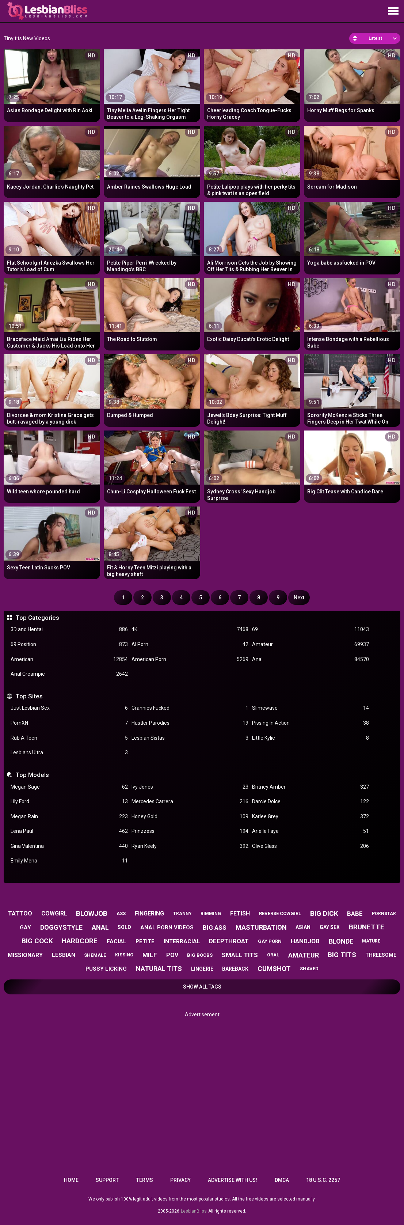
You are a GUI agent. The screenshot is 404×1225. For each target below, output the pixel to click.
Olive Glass (310, 846)
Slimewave (310, 708)
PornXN (69, 723)
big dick (324, 913)
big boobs (200, 955)
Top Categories (37, 617)
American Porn (190, 659)
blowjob (91, 913)
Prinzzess (190, 831)
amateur (303, 955)
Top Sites (29, 696)
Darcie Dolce (310, 802)
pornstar (384, 913)
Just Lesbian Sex (69, 708)
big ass (214, 927)
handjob (305, 941)
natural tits (159, 968)
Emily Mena (69, 861)
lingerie (202, 969)
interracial (182, 941)
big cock (37, 941)
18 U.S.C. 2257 (323, 1180)
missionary (25, 955)
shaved (309, 968)
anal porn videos (167, 927)
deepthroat (229, 941)
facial (116, 941)
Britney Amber (310, 787)
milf (149, 955)
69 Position (69, 644)
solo (124, 927)
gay (25, 927)
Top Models (32, 774)
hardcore (80, 941)
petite (145, 941)
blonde (341, 941)
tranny (182, 913)
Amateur (310, 644)
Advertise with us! (232, 1180)
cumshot (274, 968)
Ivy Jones (190, 787)
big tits (342, 955)
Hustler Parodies (190, 723)
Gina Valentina (69, 846)
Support (107, 1180)
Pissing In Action (310, 723)
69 (310, 629)
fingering (149, 913)
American (69, 659)
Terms (144, 1180)
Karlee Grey (310, 816)
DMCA (282, 1180)
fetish (240, 913)
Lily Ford (69, 802)
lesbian (63, 955)
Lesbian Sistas (190, 738)
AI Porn (190, 644)
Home (71, 1180)
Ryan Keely (190, 846)
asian (303, 927)
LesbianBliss (194, 1211)
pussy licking (106, 969)
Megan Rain (69, 816)
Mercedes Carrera (190, 802)
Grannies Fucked (190, 708)
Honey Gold (190, 816)
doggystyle (61, 927)
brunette (366, 927)
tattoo (20, 913)
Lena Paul (69, 831)
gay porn (270, 941)
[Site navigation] (393, 11)
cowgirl (54, 913)
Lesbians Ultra (69, 753)
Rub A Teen (69, 738)
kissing (124, 954)
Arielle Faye (310, 831)
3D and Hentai (69, 629)
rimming (211, 913)
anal (100, 927)
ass (121, 913)
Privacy (180, 1180)
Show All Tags (202, 987)
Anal (310, 659)
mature (371, 941)
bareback (235, 969)
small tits (240, 955)
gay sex (330, 927)
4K (190, 629)
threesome (380, 955)
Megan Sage (69, 787)
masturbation (261, 927)
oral (273, 954)
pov (172, 955)
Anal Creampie (69, 674)
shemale (95, 955)
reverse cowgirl (280, 913)
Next (299, 597)
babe (355, 913)
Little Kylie (310, 738)
